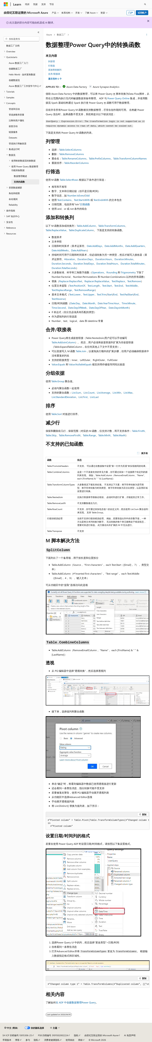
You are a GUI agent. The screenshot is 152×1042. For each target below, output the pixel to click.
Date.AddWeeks (60, 250)
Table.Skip (51, 435)
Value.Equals (58, 364)
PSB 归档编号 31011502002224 (53, 1035)
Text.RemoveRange (84, 290)
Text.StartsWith (82, 199)
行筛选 (51, 65)
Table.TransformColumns (111, 225)
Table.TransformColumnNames (130, 158)
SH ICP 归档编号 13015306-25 (17, 1035)
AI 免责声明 (130, 1035)
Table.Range (89, 435)
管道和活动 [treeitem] (14, 108)
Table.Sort (56, 414)
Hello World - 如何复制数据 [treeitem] (22, 74)
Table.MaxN (119, 435)
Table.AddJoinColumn (63, 342)
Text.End (118, 285)
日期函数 (85, 204)
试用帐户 (142, 12)
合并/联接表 (54, 73)
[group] (97, 823)
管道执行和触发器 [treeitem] (17, 143)
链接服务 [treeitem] (13, 131)
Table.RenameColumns (74, 158)
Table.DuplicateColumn (81, 230)
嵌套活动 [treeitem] (13, 126)
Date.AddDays (94, 246)
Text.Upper (88, 294)
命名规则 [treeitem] (13, 199)
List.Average (103, 392)
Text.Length (94, 285)
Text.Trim (101, 294)
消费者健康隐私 (52, 1039)
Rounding (111, 272)
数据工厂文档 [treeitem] (12, 45)
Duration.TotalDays (83, 263)
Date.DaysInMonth (119, 307)
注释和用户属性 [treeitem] (16, 120)
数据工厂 (61, 34)
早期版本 (7, 1039)
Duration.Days (85, 259)
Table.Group (57, 381)
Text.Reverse (58, 298)
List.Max (128, 392)
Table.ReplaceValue (56, 230)
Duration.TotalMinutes (132, 263)
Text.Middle (131, 285)
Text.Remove (134, 281)
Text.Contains (64, 199)
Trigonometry (128, 272)
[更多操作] (146, 34)
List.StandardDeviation (64, 397)
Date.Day (75, 303)
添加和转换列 (54, 69)
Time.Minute (128, 303)
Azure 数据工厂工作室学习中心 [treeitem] (24, 85)
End (115, 294)
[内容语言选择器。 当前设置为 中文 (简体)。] (11, 1027)
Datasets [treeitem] (13, 137)
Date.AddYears (79, 250)
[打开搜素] (145, 4)
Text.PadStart (126, 294)
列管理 (51, 61)
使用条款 (70, 1039)
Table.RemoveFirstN (69, 435)
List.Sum (76, 392)
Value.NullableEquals (80, 364)
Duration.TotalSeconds (64, 268)
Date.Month (88, 303)
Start (109, 294)
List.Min (117, 392)
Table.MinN (104, 435)
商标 (80, 1039)
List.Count (89, 392)
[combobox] (21, 38)
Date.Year (103, 303)
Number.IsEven (75, 195)
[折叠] (38, 32)
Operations (98, 272)
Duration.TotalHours (107, 263)
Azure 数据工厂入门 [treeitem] (18, 62)
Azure (49, 34)
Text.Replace (118, 281)
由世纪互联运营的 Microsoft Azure (101, 1035)
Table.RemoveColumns (71, 154)
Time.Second (59, 307)
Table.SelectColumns (70, 149)
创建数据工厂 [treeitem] (15, 68)
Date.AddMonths (114, 246)
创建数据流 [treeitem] (14, 80)
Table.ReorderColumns (76, 162)
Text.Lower (75, 294)
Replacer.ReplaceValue (96, 281)
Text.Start (107, 285)
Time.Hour (113, 303)
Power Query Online (118, 98)
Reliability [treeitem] (13, 204)
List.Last (94, 397)
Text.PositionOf (77, 285)
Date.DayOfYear (97, 307)
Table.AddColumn (86, 225)
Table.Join (81, 351)
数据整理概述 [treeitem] (20, 176)
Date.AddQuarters (135, 246)
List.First (83, 397)
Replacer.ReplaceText (70, 281)
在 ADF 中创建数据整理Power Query (76, 1002)
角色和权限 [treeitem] (14, 193)
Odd (87, 195)
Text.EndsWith (101, 199)
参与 (28, 1039)
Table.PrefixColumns (100, 158)
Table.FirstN (138, 430)
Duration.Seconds (61, 263)
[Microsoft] (6, 4)
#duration (69, 259)
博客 (17, 1039)
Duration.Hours (103, 259)
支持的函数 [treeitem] (19, 181)
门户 (130, 12)
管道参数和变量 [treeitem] (16, 114)
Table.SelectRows (69, 179)
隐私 (76, 1035)
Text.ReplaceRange (62, 290)
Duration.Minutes (123, 259)
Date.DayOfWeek (77, 307)
